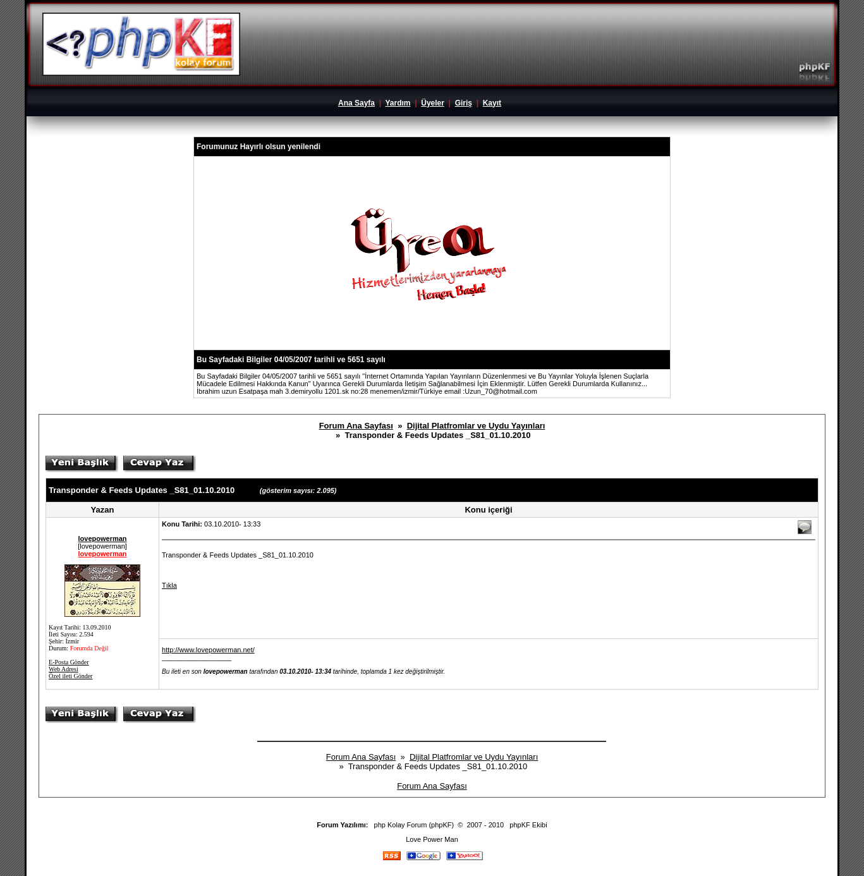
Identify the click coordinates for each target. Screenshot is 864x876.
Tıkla (169, 585)
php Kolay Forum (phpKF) (414, 825)
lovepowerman (102, 538)
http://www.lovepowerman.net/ (208, 650)
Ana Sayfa (356, 103)
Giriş (463, 103)
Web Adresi (63, 669)
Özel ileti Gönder (70, 675)
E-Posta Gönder (69, 662)
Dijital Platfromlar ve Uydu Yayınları (476, 425)
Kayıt (492, 103)
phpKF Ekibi (528, 825)
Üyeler (432, 103)
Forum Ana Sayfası (356, 425)
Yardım (397, 103)
